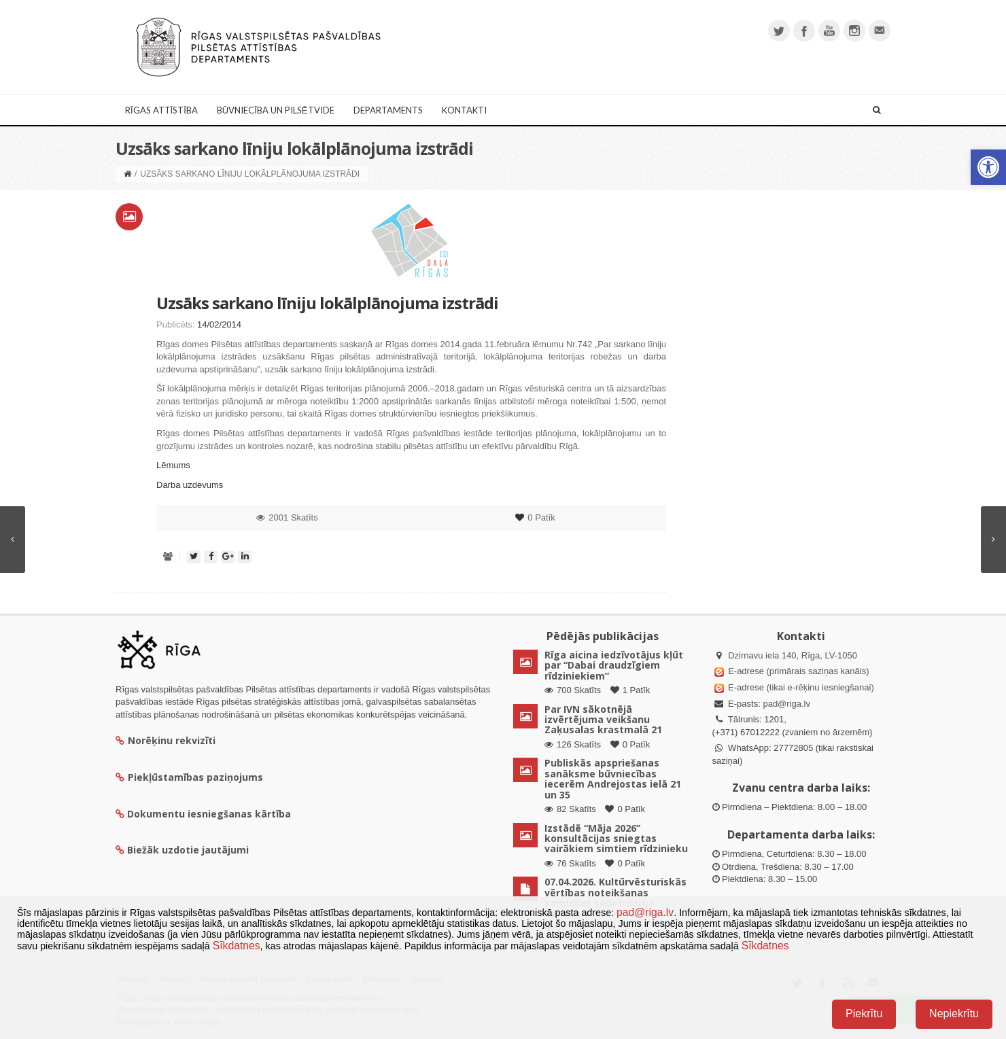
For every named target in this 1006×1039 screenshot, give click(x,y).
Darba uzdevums (189, 485)
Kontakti (464, 110)
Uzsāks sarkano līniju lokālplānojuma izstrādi (327, 303)
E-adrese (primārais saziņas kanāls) (798, 671)
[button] (988, 167)
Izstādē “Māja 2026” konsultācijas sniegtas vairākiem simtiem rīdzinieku (616, 839)
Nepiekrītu (954, 1013)
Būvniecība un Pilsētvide (275, 110)
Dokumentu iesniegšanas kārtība (209, 813)
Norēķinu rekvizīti (165, 740)
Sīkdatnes (236, 945)
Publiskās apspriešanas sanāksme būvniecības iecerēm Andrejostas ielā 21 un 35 (612, 778)
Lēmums (173, 465)
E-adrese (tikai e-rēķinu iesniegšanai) (800, 687)
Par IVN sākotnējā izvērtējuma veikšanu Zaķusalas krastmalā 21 (603, 720)
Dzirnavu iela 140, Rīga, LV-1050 (792, 655)
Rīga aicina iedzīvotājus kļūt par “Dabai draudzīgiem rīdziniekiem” (613, 665)
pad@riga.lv (786, 704)
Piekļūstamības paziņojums (189, 777)
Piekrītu (864, 1013)
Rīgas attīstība (161, 110)
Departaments (388, 110)
